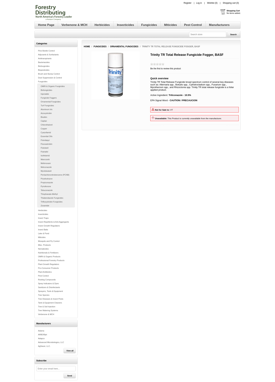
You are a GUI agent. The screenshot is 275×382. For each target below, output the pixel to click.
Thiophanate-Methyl (49, 194)
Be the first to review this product (165, 68)
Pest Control (43, 276)
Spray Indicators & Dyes (48, 283)
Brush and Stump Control (49, 74)
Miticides (42, 237)
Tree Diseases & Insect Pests (50, 299)
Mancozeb (45, 159)
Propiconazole (47, 182)
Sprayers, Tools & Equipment (50, 291)
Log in (199, 3)
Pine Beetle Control (46, 51)
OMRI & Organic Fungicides (53, 86)
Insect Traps (43, 218)
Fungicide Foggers (49, 98)
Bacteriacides (44, 62)
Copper (44, 129)
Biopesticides (43, 70)
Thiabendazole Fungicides (52, 198)
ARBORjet (42, 335)
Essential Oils (46, 136)
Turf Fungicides (47, 105)
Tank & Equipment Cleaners (50, 303)
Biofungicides (43, 66)
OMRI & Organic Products (49, 256)
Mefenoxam (46, 163)
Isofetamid (45, 156)
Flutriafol (44, 152)
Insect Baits (43, 230)
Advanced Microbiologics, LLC (51, 342)
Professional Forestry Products (51, 260)
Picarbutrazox (46, 179)
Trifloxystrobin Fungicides (51, 202)
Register (188, 3)
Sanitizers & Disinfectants (49, 287)
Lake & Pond (43, 233)
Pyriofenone (46, 186)
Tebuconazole (47, 190)
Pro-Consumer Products (48, 268)
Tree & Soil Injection (46, 307)
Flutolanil (44, 148)
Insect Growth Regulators (49, 226)
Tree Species (43, 295)
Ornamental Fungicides (51, 102)
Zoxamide (45, 206)
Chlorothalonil (46, 125)
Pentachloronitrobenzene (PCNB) (55, 175)
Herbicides (42, 210)
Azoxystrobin (46, 113)
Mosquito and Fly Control (48, 241)
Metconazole (46, 167)
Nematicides (43, 249)
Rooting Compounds (47, 280)
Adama (41, 331)
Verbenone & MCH (46, 314)
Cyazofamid (46, 132)
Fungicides (42, 81)
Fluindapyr (45, 140)
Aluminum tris (46, 109)
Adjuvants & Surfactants (48, 55)
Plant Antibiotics (45, 272)
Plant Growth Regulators (48, 264)
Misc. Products (44, 245)
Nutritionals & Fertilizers (48, 253)
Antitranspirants (44, 58)
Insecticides (43, 214)
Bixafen (44, 117)
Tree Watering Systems (48, 310)
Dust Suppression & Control (50, 78)
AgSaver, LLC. (44, 346)
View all (69, 351)
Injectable (45, 94)
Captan (44, 121)
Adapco (41, 338)
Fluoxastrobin (46, 144)
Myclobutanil (46, 171)
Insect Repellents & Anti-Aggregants (53, 222)
